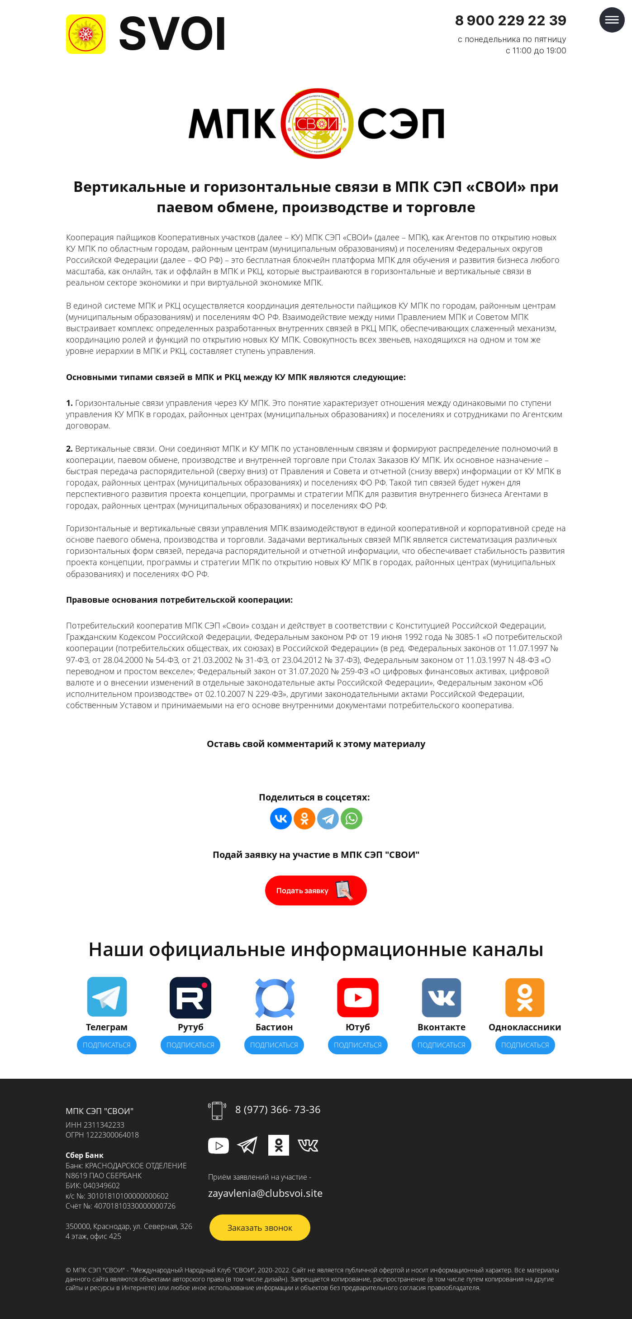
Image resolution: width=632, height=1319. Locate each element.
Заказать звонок (260, 1227)
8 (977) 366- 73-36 (278, 1109)
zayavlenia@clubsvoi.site (265, 1193)
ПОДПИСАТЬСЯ (107, 1044)
